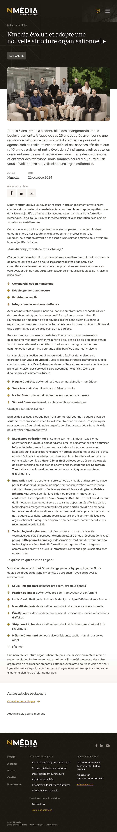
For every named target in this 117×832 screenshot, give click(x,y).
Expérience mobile (42, 779)
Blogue (11, 770)
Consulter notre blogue (23, 701)
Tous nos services (42, 810)
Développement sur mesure (48, 773)
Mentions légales (37, 825)
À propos (12, 763)
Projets (11, 756)
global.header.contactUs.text (98, 12)
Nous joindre (14, 784)
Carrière (11, 777)
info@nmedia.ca (85, 784)
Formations (38, 804)
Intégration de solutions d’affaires (51, 784)
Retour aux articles (17, 25)
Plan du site (52, 825)
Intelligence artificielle (45, 790)
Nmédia (17, 822)
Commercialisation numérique (49, 768)
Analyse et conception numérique (51, 762)
